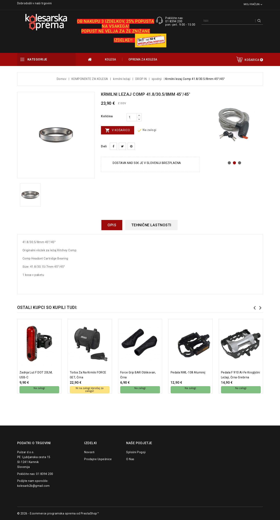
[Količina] (132, 117)
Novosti (89, 452)
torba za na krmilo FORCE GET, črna (88, 375)
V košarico (117, 130)
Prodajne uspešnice (98, 459)
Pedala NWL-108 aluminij (188, 372)
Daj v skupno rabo (113, 146)
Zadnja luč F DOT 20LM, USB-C (36, 375)
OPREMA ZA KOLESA (142, 59)
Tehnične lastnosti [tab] (151, 225)
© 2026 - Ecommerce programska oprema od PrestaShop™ (58, 513)
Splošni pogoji (136, 452)
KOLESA (110, 59)
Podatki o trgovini (34, 443)
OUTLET (90, 59)
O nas (130, 459)
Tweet (122, 146)
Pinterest (131, 146)
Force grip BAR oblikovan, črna (138, 375)
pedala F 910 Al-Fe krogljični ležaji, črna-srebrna (240, 375)
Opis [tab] (112, 225)
